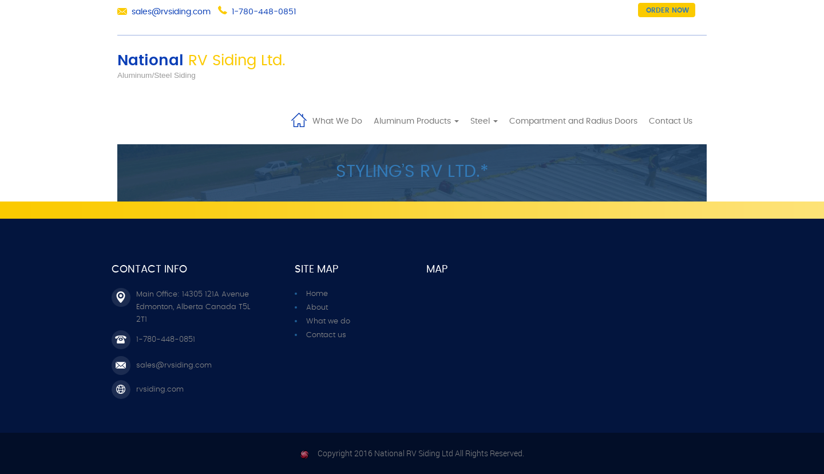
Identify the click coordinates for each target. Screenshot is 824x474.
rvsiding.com (160, 389)
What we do (328, 321)
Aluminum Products (416, 121)
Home (299, 119)
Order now (667, 10)
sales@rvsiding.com (171, 12)
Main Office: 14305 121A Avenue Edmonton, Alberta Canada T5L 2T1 (193, 307)
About (317, 307)
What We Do (337, 121)
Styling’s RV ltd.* (412, 171)
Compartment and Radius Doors (573, 121)
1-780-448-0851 (264, 12)
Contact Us (670, 121)
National (201, 60)
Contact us (326, 335)
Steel (484, 121)
